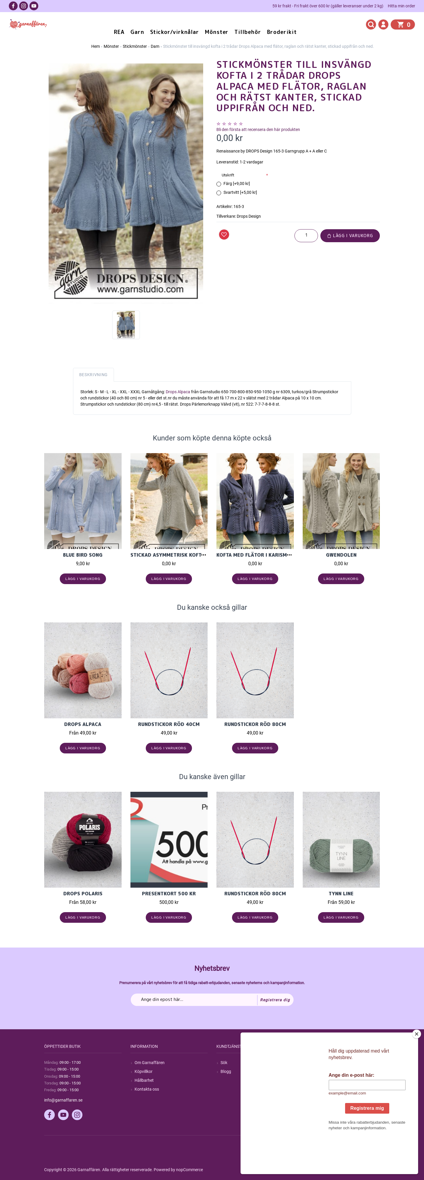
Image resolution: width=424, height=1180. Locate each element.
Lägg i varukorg (350, 235)
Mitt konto (316, 1062)
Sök (224, 1062)
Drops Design (249, 216)
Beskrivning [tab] (93, 374)
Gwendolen (341, 555)
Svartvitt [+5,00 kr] (240, 192)
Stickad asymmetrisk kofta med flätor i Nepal (193, 555)
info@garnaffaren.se (63, 1100)
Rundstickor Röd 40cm (169, 724)
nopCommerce (189, 1169)
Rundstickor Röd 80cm (255, 724)
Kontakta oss (147, 1089)
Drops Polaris (82, 893)
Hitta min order (401, 6)
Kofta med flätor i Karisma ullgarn (265, 555)
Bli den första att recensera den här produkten (258, 129)
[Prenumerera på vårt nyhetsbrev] (212, 999)
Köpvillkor (144, 1071)
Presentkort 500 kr (169, 893)
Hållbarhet (144, 1080)
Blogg (226, 1071)
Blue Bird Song (82, 555)
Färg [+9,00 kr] (236, 183)
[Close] (416, 1070)
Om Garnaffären (150, 1062)
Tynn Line (341, 893)
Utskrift (228, 175)
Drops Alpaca (178, 391)
